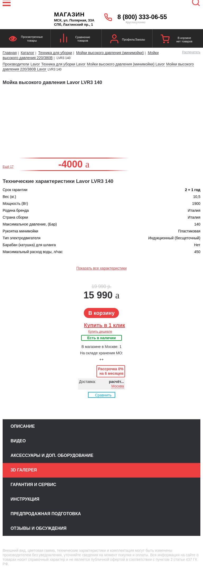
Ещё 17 (8, 167)
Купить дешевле (100, 331)
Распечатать (191, 52)
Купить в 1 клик (104, 325)
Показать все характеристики (101, 268)
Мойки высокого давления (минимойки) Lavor (126, 64)
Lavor (35, 64)
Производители (16, 64)
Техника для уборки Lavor (63, 64)
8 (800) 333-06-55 (142, 17)
